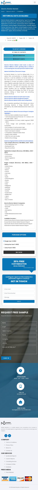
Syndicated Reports (11, 456)
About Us (8, 448)
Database (8, 467)
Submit (6, 358)
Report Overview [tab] (19, 49)
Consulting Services (11, 461)
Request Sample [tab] (19, 59)
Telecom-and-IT (10, 11)
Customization (19, 55)
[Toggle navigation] (35, 2)
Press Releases (10, 472)
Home (2, 11)
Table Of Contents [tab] (19, 52)
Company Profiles (10, 464)
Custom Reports (10, 458)
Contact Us (9, 450)
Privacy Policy (9, 445)
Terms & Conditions (11, 442)
